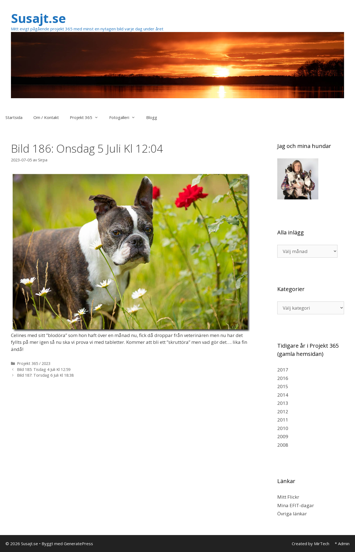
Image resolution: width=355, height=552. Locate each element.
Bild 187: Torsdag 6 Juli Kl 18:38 (45, 375)
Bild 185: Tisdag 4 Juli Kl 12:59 (43, 369)
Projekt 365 (87, 117)
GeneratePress (78, 543)
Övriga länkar (292, 513)
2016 (282, 378)
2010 (282, 428)
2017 (282, 370)
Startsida (13, 117)
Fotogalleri (125, 117)
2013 (282, 403)
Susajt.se (38, 18)
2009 (282, 436)
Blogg (151, 117)
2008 (282, 445)
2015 (282, 386)
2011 (282, 420)
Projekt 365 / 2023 (33, 363)
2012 (282, 411)
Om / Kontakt (46, 117)
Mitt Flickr (288, 497)
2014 (282, 395)
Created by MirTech (310, 543)
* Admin (342, 543)
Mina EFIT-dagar (295, 505)
